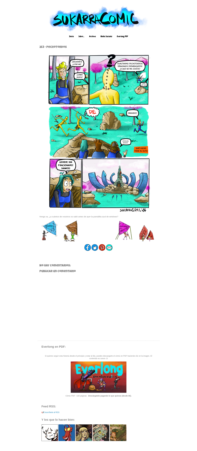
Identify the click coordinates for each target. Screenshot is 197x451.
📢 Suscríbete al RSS (50, 412)
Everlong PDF (122, 36)
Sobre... (81, 36)
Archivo (92, 36)
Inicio (71, 36)
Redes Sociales (106, 36)
